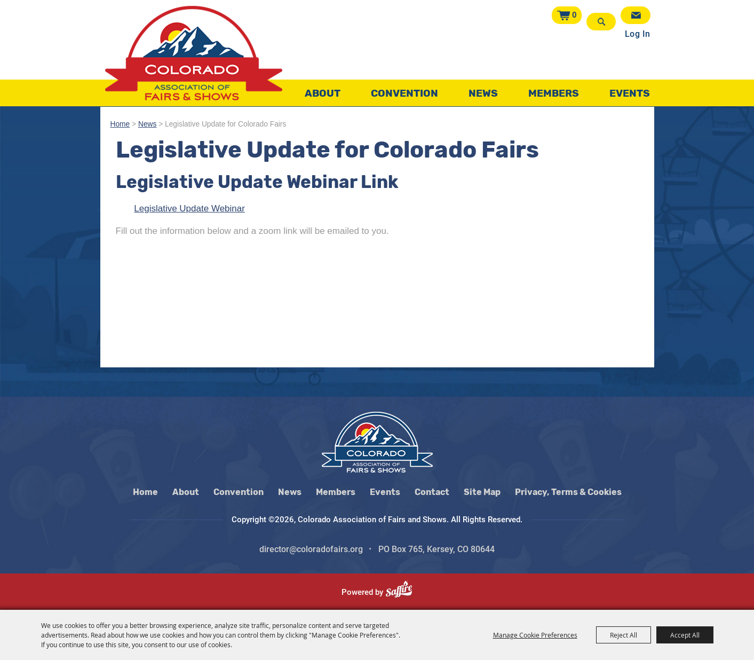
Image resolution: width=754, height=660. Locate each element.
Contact (432, 492)
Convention (404, 93)
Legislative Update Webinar (189, 208)
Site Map (482, 492)
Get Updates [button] (635, 15)
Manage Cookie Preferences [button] (535, 635)
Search (601, 21)
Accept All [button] (685, 635)
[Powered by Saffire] (403, 592)
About (322, 93)
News (483, 93)
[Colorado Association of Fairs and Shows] (193, 53)
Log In (637, 34)
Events (629, 93)
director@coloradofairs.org (311, 549)
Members (553, 93)
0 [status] (574, 15)
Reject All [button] (623, 635)
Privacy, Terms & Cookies (568, 492)
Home (120, 124)
